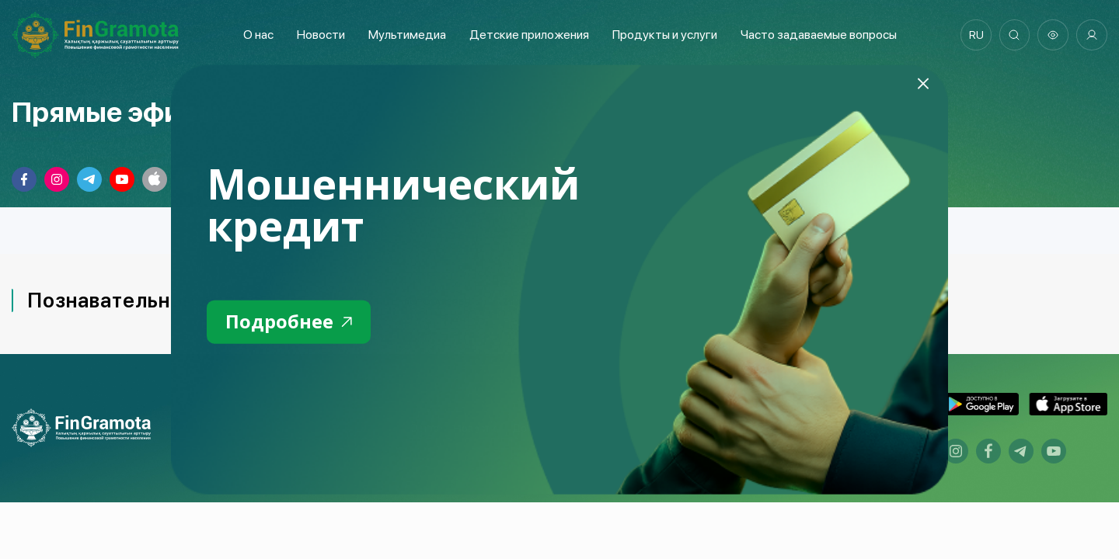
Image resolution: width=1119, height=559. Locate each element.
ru (975, 35)
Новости (320, 34)
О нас (257, 34)
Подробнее (288, 322)
